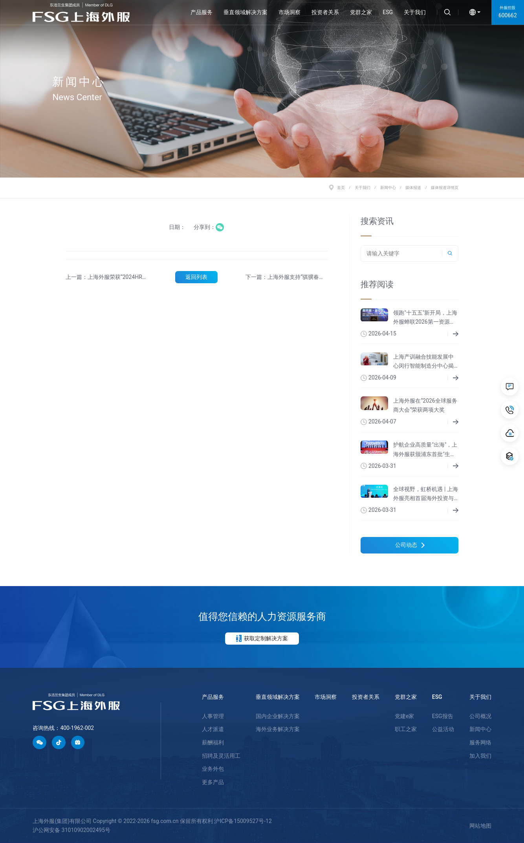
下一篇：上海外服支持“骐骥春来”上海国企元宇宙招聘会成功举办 (285, 277)
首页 (341, 187)
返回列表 (196, 277)
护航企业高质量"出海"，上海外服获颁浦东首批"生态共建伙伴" (425, 450)
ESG (388, 12)
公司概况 (480, 716)
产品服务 (202, 12)
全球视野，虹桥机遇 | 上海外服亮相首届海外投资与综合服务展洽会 (425, 494)
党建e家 (404, 716)
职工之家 (406, 729)
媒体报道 (413, 187)
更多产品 (213, 782)
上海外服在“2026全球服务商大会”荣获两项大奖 (425, 405)
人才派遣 (213, 729)
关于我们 (415, 12)
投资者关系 (325, 12)
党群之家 (361, 12)
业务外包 (213, 769)
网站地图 (480, 826)
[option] (262, 89)
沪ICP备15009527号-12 (242, 821)
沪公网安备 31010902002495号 (71, 830)
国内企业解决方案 (278, 716)
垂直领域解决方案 (245, 12)
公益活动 (443, 729)
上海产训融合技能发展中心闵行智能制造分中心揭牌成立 (423, 362)
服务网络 (480, 742)
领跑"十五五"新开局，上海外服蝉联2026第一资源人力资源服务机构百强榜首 (425, 318)
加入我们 (480, 756)
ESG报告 (442, 716)
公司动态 (410, 545)
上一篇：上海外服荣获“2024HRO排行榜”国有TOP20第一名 (106, 277)
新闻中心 (388, 187)
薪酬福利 (213, 742)
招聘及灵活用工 (221, 756)
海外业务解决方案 (278, 729)
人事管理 (213, 716)
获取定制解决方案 (262, 638)
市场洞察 (289, 12)
